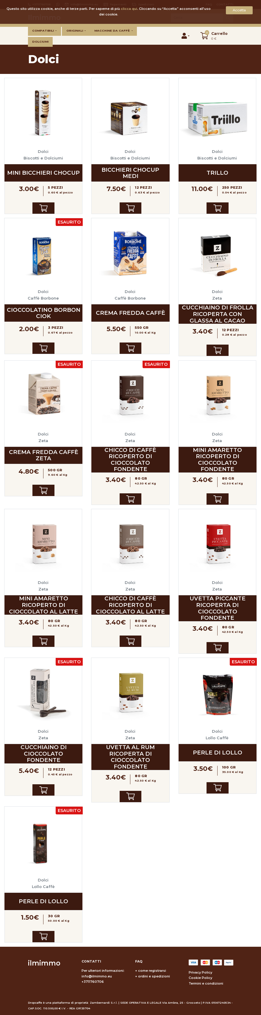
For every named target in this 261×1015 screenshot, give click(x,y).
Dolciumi (40, 41)
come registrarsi (152, 971)
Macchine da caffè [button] (112, 30)
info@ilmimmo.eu (97, 976)
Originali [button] (75, 30)
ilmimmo (44, 963)
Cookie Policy (200, 978)
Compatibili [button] (43, 30)
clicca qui (129, 9)
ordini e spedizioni (154, 976)
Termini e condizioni (206, 983)
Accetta (239, 10)
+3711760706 (93, 982)
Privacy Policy (200, 972)
